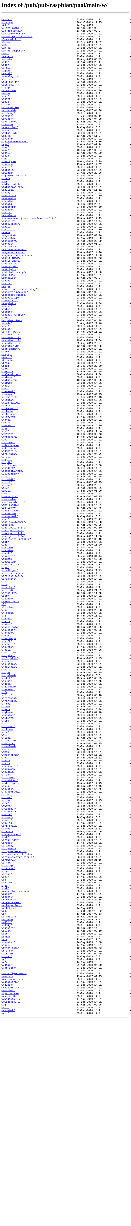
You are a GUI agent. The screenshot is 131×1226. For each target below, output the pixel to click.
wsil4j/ (7, 1114)
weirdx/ (7, 385)
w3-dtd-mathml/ (12, 30)
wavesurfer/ (10, 150)
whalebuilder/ (11, 446)
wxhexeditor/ (10, 1182)
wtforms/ (7, 1138)
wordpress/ (9, 1015)
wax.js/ (7, 160)
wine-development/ (14, 623)
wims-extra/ (10, 593)
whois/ (6, 504)
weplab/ (7, 392)
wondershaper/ (11, 998)
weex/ (5, 378)
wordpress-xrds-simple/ (18, 1025)
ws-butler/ (9, 1097)
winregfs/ (8, 664)
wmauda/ (7, 759)
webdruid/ (8, 272)
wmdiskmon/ (9, 821)
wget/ (5, 439)
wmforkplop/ (10, 838)
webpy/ (6, 340)
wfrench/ (7, 429)
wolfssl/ (7, 995)
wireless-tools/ (13, 688)
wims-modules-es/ (13, 599)
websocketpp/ (10, 354)
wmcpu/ (6, 804)
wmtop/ (6, 957)
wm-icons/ (8, 732)
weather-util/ (11, 218)
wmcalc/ (7, 777)
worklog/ (7, 1035)
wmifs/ (6, 862)
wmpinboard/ (10, 916)
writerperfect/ (12, 1083)
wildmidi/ (8, 572)
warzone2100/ (10, 126)
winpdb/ (7, 661)
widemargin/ (10, 538)
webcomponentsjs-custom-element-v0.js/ (29, 259)
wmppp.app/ (9, 920)
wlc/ (4, 729)
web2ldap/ (8, 225)
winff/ (6, 647)
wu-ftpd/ (7, 1141)
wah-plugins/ (10, 88)
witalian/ (8, 702)
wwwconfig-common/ (14, 1165)
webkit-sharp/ (11, 310)
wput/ (5, 1063)
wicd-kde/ (8, 528)
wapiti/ (7, 116)
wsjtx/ (6, 1121)
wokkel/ (7, 991)
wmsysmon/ (8, 943)
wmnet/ (6, 909)
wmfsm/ (6, 845)
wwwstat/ (7, 1168)
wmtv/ (5, 961)
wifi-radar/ (10, 541)
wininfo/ (7, 657)
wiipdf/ (7, 552)
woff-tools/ (10, 988)
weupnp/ (7, 422)
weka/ (5, 388)
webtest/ (7, 368)
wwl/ (4, 1162)
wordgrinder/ (10, 1005)
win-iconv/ (9, 606)
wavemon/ (7, 146)
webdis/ (7, 269)
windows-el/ (10, 616)
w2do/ (5, 27)
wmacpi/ (7, 739)
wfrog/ (6, 432)
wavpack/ (7, 153)
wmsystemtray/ (11, 947)
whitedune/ (9, 494)
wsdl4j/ (7, 1107)
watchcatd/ (9, 129)
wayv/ (5, 170)
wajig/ (6, 102)
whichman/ (8, 477)
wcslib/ (7, 197)
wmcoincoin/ (10, 797)
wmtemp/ (7, 950)
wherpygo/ (8, 470)
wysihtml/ (8, 1209)
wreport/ (7, 1073)
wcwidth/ (7, 204)
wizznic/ (7, 715)
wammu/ (6, 109)
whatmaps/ (8, 449)
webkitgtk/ (9, 320)
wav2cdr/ (7, 139)
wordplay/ (8, 1012)
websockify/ (10, 357)
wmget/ (6, 848)
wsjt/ (5, 1117)
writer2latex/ (11, 1080)
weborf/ (7, 337)
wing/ (5, 650)
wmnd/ (5, 906)
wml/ (4, 879)
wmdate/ (7, 817)
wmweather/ (9, 967)
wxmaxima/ (8, 1185)
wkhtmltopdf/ (10, 719)
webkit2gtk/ (10, 313)
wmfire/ (7, 831)
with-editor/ (10, 705)
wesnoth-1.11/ (11, 402)
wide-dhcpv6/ (10, 531)
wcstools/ (8, 201)
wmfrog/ (7, 841)
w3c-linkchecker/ (13, 37)
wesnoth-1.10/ (11, 398)
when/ (5, 463)
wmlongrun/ (9, 886)
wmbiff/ (7, 766)
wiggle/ (7, 548)
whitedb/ (7, 490)
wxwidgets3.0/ (11, 1199)
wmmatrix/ (8, 889)
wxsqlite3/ (9, 1192)
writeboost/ (10, 1076)
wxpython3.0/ (10, 1189)
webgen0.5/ (9, 282)
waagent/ (7, 64)
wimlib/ (7, 586)
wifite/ (7, 545)
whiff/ (6, 484)
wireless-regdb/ (13, 685)
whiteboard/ (10, 487)
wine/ (5, 620)
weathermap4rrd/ (13, 221)
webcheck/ (8, 248)
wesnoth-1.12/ (11, 405)
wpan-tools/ (10, 1056)
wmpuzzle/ (8, 923)
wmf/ (4, 828)
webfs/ (6, 276)
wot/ (4, 1042)
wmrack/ (7, 926)
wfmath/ (7, 426)
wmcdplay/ (8, 783)
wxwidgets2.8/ (11, 1196)
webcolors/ (9, 255)
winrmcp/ (7, 668)
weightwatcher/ (12, 381)
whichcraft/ (10, 473)
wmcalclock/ (10, 780)
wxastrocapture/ (13, 1172)
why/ (4, 511)
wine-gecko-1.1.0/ (14, 630)
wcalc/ (6, 184)
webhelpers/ (10, 286)
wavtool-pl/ (10, 156)
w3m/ (4, 51)
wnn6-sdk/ (8, 984)
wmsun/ (6, 940)
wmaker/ (7, 746)
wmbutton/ (8, 773)
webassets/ (9, 235)
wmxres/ (7, 981)
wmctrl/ (7, 811)
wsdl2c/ (7, 1104)
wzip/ (5, 1213)
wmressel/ (8, 930)
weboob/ (7, 334)
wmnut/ (6, 913)
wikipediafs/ (10, 565)
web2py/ (7, 228)
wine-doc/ (8, 627)
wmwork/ (7, 974)
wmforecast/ (10, 834)
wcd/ (4, 187)
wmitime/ (7, 872)
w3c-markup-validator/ (17, 41)
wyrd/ (5, 1206)
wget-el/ (7, 443)
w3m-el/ (7, 54)
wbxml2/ (7, 180)
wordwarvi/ (9, 1029)
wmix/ (5, 875)
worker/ (7, 1032)
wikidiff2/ (9, 558)
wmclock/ (7, 790)
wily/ (5, 582)
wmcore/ (7, 800)
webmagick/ (9, 330)
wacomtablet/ (10, 68)
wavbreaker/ (10, 143)
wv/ (4, 1148)
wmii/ (5, 865)
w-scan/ (7, 20)
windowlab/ (9, 613)
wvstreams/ (9, 1158)
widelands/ (9, 535)
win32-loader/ (11, 610)
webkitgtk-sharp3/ (14, 323)
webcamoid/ (9, 245)
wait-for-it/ (10, 95)
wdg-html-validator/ (15, 208)
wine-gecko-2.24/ (13, 640)
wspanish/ (8, 1127)
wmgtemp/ (7, 851)
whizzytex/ (9, 497)
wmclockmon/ (10, 794)
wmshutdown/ (10, 933)
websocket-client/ (14, 351)
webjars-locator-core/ (17, 303)
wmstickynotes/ (12, 937)
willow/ (7, 579)
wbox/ (5, 177)
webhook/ (7, 289)
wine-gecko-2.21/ (13, 637)
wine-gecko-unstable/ (16, 644)
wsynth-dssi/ (10, 1134)
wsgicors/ (8, 1110)
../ (4, 17)
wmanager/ (8, 756)
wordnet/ (7, 1008)
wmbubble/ (8, 770)
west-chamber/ (11, 415)
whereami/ (8, 466)
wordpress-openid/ (14, 1018)
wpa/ (4, 1053)
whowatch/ (8, 507)
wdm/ (4, 214)
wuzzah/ (7, 1145)
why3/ (5, 514)
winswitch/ (9, 671)
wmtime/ (7, 954)
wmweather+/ (10, 971)
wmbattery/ (9, 763)
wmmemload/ (9, 892)
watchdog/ (8, 133)
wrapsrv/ (7, 1070)
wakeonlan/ (9, 105)
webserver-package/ (15, 347)
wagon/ (6, 81)
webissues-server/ (14, 296)
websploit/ (9, 361)
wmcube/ (7, 814)
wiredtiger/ (10, 681)
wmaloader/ (9, 753)
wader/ (6, 75)
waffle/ (7, 78)
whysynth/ (8, 518)
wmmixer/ (7, 896)
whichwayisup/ (11, 480)
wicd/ (5, 524)
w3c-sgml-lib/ (11, 44)
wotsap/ (7, 1046)
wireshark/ (9, 691)
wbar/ (5, 173)
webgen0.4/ (9, 279)
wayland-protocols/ (15, 167)
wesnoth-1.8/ (10, 412)
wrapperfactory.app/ (15, 1066)
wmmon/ (6, 899)
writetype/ (9, 1087)
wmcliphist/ (10, 787)
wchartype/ (9, 191)
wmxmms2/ (7, 978)
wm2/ (4, 736)
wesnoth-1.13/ (11, 409)
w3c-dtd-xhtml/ (12, 34)
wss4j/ (6, 1131)
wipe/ (5, 678)
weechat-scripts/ (13, 374)
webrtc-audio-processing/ (19, 344)
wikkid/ (7, 569)
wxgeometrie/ (10, 1175)
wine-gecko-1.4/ (13, 633)
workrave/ (8, 1039)
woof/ (5, 1001)
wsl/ (4, 1124)
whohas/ (7, 501)
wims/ (5, 589)
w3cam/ (6, 47)
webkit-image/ (11, 306)
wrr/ (4, 1093)
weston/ (7, 419)
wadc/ (5, 71)
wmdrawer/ (8, 824)
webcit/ (7, 252)
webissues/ (9, 293)
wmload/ (7, 882)
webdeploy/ (9, 262)
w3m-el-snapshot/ (13, 58)
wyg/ (4, 1202)
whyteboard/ (10, 521)
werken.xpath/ (11, 395)
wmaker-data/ (10, 749)
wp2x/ (5, 1049)
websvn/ (7, 364)
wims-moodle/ (10, 603)
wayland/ (7, 163)
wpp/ (4, 1059)
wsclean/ (7, 1100)
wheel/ (6, 460)
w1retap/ (7, 24)
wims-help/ (9, 596)
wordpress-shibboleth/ (17, 1022)
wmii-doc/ (8, 869)
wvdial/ (7, 1155)
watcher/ (7, 136)
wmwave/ (7, 964)
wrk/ (4, 1090)
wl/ (4, 722)
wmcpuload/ (9, 807)
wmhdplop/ (8, 855)
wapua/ (6, 119)
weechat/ (7, 371)
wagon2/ (7, 85)
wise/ (5, 695)
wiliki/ (7, 576)
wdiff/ (6, 211)
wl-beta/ (7, 725)
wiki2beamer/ (10, 555)
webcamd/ (7, 242)
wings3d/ (7, 654)
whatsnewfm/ (10, 453)
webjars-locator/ (13, 300)
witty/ (6, 712)
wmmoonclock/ (10, 903)
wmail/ (6, 742)
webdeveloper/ (11, 265)
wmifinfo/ (8, 858)
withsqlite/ (10, 708)
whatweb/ (7, 456)
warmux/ (7, 122)
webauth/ (7, 238)
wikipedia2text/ (13, 562)
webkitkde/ (9, 327)
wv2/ (4, 1151)
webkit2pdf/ (10, 317)
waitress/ (8, 99)
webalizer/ (9, 231)
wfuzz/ (6, 436)
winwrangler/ (10, 674)
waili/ (6, 92)
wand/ (5, 112)
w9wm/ (5, 61)
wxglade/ (7, 1179)
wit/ (4, 698)
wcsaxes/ (7, 194)
